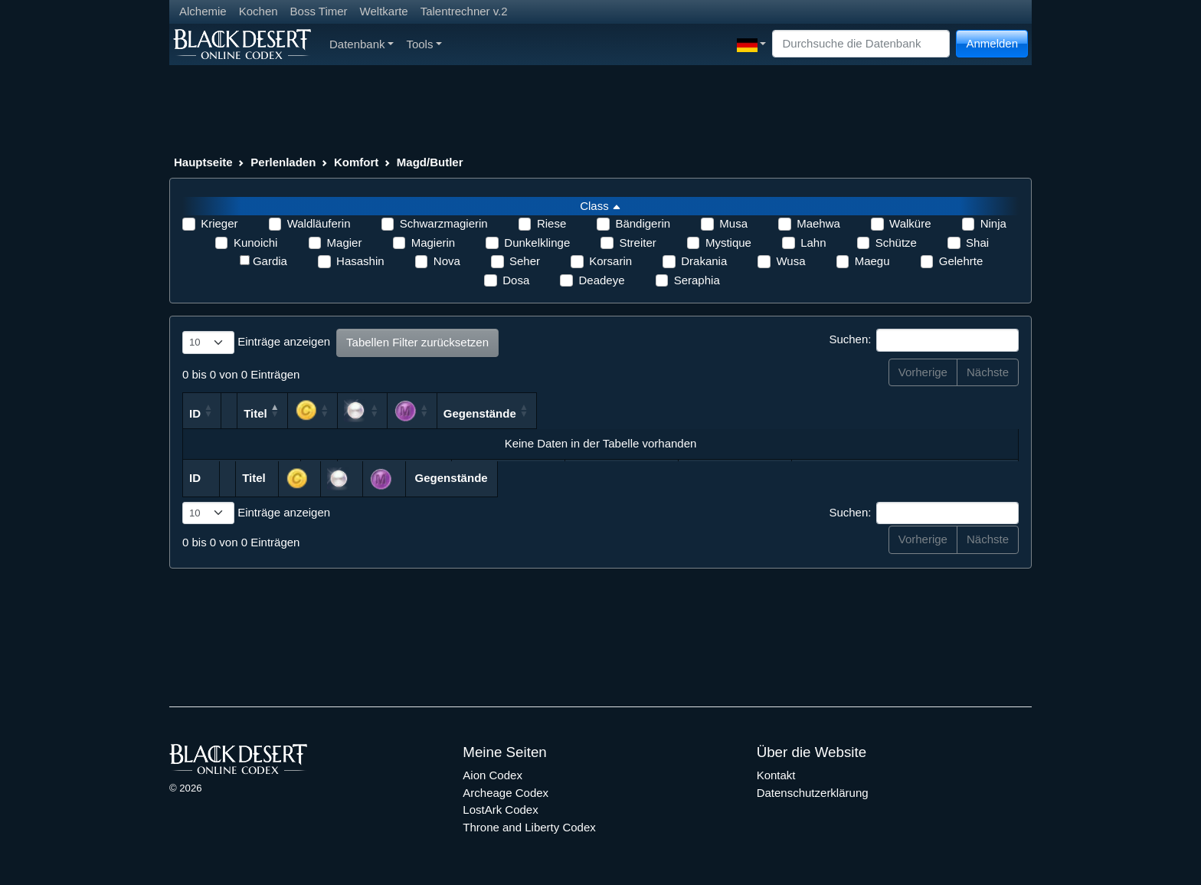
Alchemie (203, 11)
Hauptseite (203, 162)
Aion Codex (492, 775)
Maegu (872, 260)
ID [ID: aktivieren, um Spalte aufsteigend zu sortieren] (195, 413)
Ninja (993, 223)
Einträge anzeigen (256, 342)
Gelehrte (961, 260)
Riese (551, 223)
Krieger (219, 223)
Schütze (896, 242)
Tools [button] (424, 44)
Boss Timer (319, 11)
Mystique (728, 242)
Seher (524, 260)
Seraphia (697, 280)
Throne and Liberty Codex (529, 827)
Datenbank (361, 44)
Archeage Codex (505, 792)
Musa (733, 223)
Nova (447, 260)
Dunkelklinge (537, 242)
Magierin (433, 242)
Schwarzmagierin (444, 223)
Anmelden (992, 43)
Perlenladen (283, 162)
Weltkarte (384, 11)
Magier (344, 242)
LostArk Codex (500, 809)
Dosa (515, 280)
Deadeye (601, 280)
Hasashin (360, 260)
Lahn (813, 242)
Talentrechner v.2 (464, 11)
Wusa (790, 260)
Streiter (637, 242)
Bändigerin (642, 223)
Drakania (704, 260)
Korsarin (610, 260)
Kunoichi (256, 242)
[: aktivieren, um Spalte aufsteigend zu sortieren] (673, 410)
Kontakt (776, 775)
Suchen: (924, 340)
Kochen (258, 11)
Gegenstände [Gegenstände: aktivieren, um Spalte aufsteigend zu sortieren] (915, 413)
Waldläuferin (319, 223)
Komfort (356, 162)
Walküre (910, 223)
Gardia (270, 260)
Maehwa (818, 223)
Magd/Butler (430, 162)
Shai (977, 242)
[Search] (861, 44)
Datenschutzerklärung (813, 792)
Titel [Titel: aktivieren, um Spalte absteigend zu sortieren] (373, 413)
